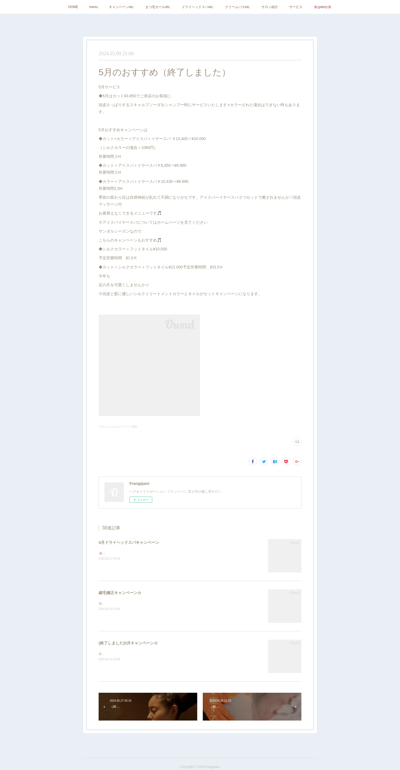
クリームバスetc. (237, 7)
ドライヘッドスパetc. (198, 7)
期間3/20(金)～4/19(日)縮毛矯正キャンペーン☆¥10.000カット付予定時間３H (156, 603)
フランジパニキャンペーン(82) (118, 426)
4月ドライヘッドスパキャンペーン (129, 542)
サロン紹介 (269, 7)
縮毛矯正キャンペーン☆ (120, 592)
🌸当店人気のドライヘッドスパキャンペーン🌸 (134, 553)
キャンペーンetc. (121, 7)
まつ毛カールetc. (158, 7)
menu (93, 7)
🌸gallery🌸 (323, 7)
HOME (73, 7)
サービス (295, 7)
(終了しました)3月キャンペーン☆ (128, 643)
